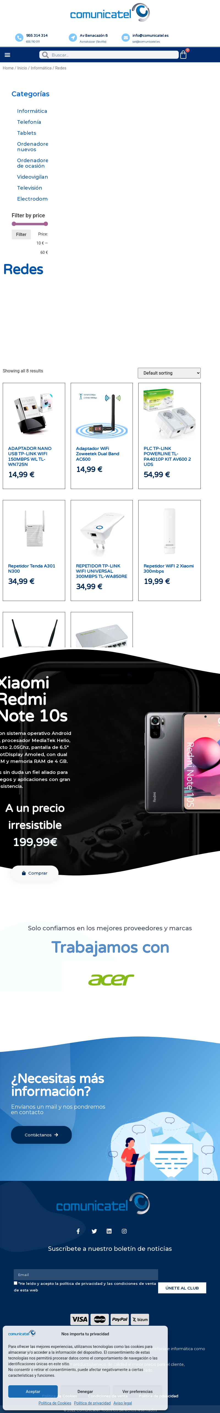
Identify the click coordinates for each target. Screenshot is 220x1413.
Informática (41, 68)
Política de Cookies (54, 1403)
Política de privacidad (92, 1403)
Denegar (85, 1391)
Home (8, 68)
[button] (7, 54)
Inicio (22, 68)
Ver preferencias (137, 1391)
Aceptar (33, 1391)
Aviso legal (122, 1403)
